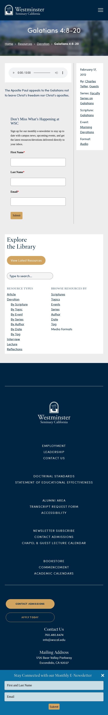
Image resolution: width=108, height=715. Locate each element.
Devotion (43, 44)
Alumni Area (54, 503)
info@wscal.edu (54, 643)
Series (55, 309)
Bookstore (53, 564)
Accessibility (54, 516)
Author (55, 314)
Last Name (17, 172)
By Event (17, 314)
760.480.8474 (54, 638)
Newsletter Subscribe (54, 534)
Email (15, 191)
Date (54, 319)
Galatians (87, 115)
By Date (16, 329)
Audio (84, 144)
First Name (18, 152)
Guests (94, 86)
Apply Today (30, 620)
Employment (54, 449)
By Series (17, 319)
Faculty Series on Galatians (90, 98)
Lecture (12, 344)
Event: (84, 122)
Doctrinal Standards (54, 479)
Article (11, 294)
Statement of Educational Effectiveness (54, 485)
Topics (55, 299)
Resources (25, 44)
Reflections (14, 349)
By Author (17, 324)
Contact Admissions (54, 540)
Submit (16, 215)
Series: (85, 93)
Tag (53, 324)
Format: (85, 139)
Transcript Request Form (54, 510)
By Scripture (19, 304)
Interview (13, 339)
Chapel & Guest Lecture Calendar (54, 546)
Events (55, 304)
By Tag (15, 334)
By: (82, 81)
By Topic (16, 309)
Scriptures (58, 294)
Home (9, 44)
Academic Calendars (54, 577)
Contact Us (54, 461)
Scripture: (87, 110)
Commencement (54, 570)
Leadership (54, 455)
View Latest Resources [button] (26, 260)
